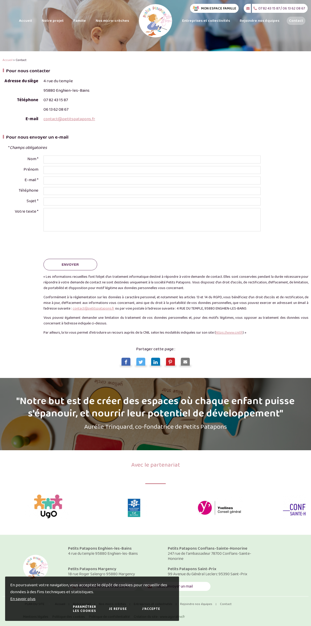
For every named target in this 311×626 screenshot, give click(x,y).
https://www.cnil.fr (229, 332)
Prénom (31, 169)
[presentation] (82, 246)
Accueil (8, 60)
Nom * (32, 159)
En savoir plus (23, 599)
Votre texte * (26, 211)
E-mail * (31, 180)
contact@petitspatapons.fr (69, 119)
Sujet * (32, 201)
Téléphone (28, 190)
